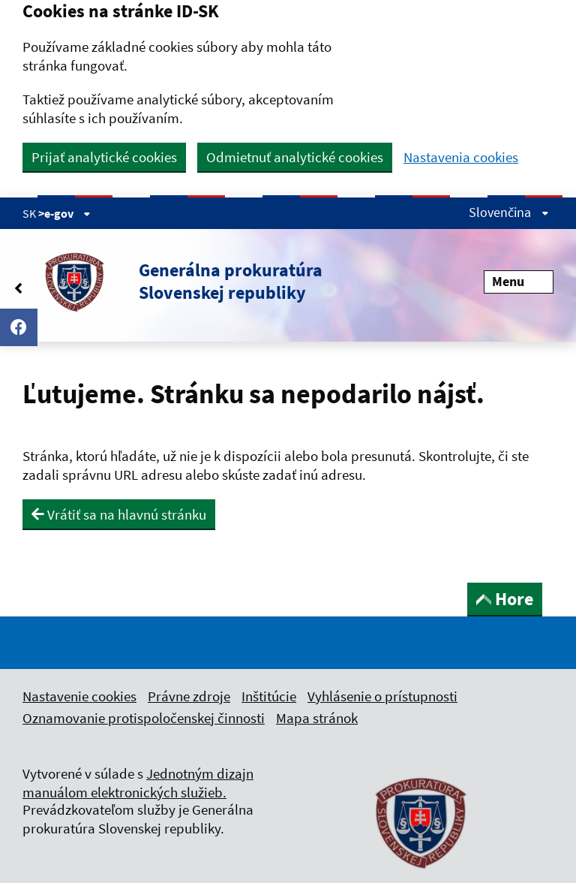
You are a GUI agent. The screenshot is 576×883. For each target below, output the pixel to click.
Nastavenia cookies (461, 157)
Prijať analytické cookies (104, 157)
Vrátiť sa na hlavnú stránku (119, 514)
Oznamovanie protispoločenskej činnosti (143, 718)
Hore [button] (504, 598)
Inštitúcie (269, 696)
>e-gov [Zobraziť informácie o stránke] (64, 213)
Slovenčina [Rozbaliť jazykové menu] (509, 212)
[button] (172, 281)
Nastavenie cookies (79, 696)
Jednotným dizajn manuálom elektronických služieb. (138, 782)
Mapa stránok (317, 718)
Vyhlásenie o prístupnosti (383, 696)
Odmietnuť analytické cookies (294, 157)
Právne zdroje (189, 696)
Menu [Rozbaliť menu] (518, 281)
